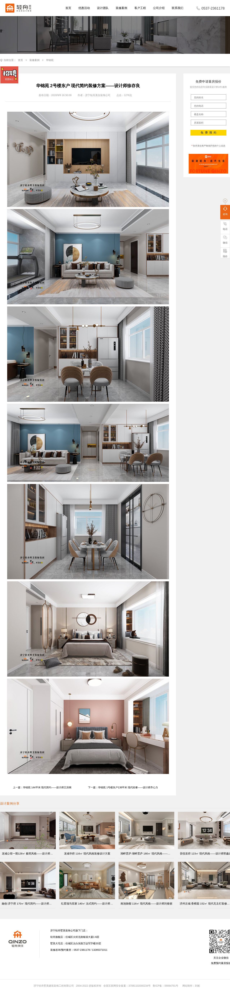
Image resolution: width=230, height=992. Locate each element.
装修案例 (34, 60)
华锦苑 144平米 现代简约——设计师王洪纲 (47, 787)
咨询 (225, 211)
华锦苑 (50, 60)
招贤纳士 (9, 79)
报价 (225, 253)
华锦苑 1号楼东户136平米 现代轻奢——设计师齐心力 (128, 787)
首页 (20, 60)
